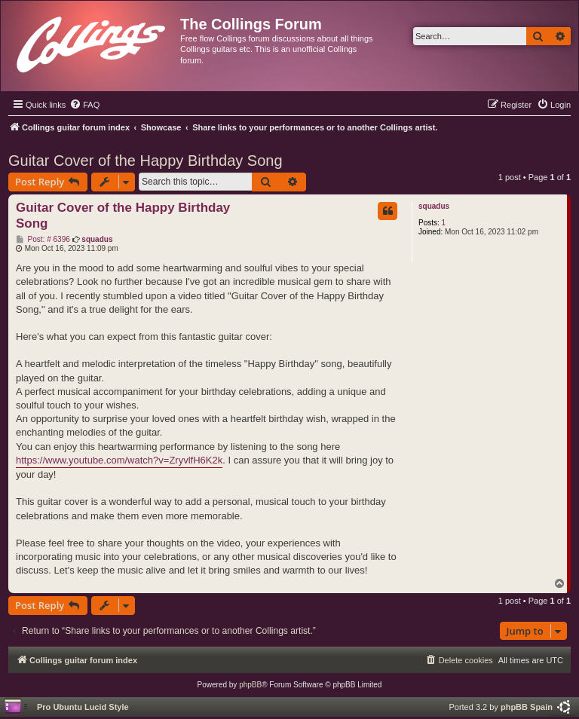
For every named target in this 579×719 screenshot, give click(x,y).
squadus (433, 206)
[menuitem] (84, 105)
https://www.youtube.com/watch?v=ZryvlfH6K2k (119, 460)
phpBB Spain (527, 706)
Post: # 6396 (43, 239)
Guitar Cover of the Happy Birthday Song (145, 160)
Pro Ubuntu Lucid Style (83, 706)
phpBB (250, 685)
